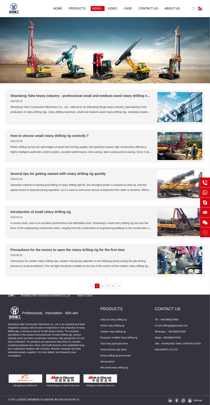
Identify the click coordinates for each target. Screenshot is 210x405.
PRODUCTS (78, 8)
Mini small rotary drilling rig (114, 367)
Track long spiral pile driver (114, 343)
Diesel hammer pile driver (113, 349)
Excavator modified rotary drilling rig (118, 337)
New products (107, 361)
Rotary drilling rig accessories (115, 355)
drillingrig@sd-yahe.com (175, 325)
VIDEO (113, 8)
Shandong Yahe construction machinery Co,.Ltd (45, 295)
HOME (58, 8)
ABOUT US (173, 8)
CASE (129, 8)
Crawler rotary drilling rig (113, 331)
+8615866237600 (177, 331)
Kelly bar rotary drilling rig (113, 319)
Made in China (84, 295)
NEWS (97, 8)
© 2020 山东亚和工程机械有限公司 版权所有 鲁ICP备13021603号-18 (43, 399)
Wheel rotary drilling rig (112, 325)
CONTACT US (149, 8)
